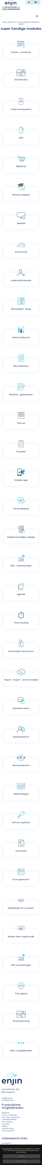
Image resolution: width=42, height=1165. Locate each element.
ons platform (7, 1143)
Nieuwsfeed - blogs (21, 309)
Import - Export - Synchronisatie (21, 680)
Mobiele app (21, 480)
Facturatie (21, 851)
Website (21, 223)
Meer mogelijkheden (21, 1050)
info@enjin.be (7, 1098)
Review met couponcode (21, 936)
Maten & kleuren (21, 337)
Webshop (21, 166)
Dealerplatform (21, 737)
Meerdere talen (21, 708)
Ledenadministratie (21, 280)
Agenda (21, 594)
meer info (21, 1161)
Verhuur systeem (21, 822)
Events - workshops (9, 1115)
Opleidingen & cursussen (21, 908)
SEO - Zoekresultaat (21, 565)
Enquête (21, 451)
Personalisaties (21, 508)
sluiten (22, 1156)
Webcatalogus (21, 794)
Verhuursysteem (8, 1131)
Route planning (21, 1021)
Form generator (21, 879)
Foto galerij (21, 993)
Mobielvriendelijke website (21, 537)
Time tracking (21, 623)
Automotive (21, 252)
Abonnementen (21, 765)
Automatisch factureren (21, 651)
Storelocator (21, 79)
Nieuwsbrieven (21, 366)
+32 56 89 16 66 (7, 1100)
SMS (21, 138)
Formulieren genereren (11, 1117)
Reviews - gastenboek (21, 394)
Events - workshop (21, 52)
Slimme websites (21, 195)
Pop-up (21, 423)
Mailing (4, 1126)
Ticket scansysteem (21, 109)
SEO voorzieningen (21, 965)
